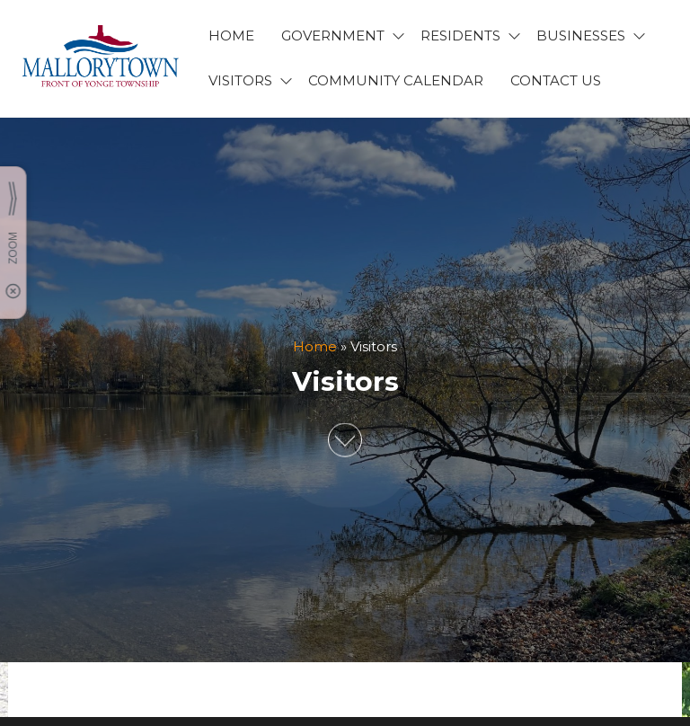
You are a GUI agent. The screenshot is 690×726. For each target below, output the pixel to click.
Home (315, 346)
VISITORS (240, 80)
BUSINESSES (580, 35)
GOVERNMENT (333, 35)
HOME (231, 35)
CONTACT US (555, 80)
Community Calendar (395, 80)
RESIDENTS (460, 35)
